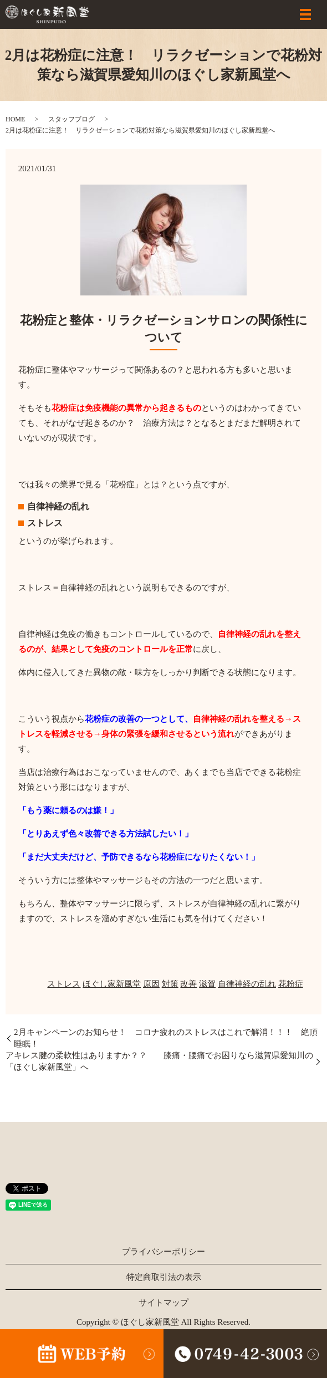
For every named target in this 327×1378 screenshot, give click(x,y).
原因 (151, 983)
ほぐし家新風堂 (112, 983)
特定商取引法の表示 (163, 1277)
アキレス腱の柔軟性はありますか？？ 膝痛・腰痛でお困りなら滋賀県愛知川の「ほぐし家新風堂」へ (159, 1061)
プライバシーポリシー (163, 1251)
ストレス (63, 983)
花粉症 (290, 983)
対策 (170, 983)
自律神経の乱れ (247, 983)
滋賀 (207, 983)
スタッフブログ (71, 119)
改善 (188, 983)
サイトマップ (163, 1302)
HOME (15, 119)
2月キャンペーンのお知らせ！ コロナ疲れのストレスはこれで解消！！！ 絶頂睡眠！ (166, 1038)
